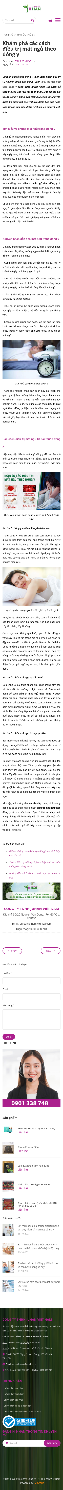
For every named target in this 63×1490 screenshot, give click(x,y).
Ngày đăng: (9, 64)
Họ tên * (7, 973)
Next (49, 950)
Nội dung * (8, 1005)
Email (6, 989)
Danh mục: (8, 61)
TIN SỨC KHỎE (23, 61)
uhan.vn (16, 829)
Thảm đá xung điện (28, 1147)
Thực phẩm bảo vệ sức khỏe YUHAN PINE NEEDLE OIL (37, 1204)
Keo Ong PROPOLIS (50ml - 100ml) (36, 1128)
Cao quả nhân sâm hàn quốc (33, 1165)
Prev (14, 950)
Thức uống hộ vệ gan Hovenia (34, 1184)
